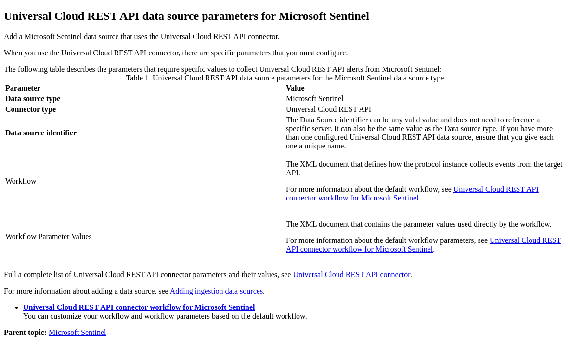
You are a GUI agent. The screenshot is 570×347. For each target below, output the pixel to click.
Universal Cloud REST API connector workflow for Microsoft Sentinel (412, 193)
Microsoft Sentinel (77, 332)
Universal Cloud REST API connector (351, 274)
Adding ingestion (216, 291)
